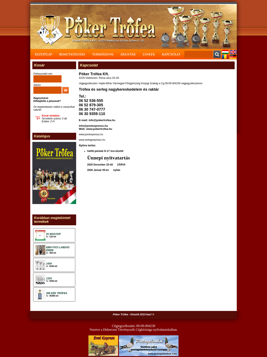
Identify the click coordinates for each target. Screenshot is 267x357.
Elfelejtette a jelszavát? (47, 101)
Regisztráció (40, 98)
